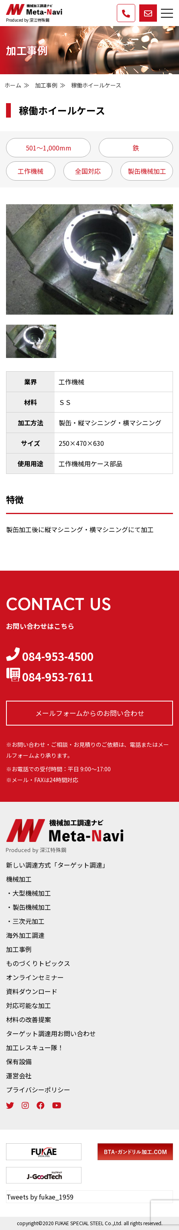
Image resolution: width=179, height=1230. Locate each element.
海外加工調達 (25, 935)
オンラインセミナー (35, 977)
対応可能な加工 (28, 1005)
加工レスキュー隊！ (35, 1047)
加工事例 (46, 85)
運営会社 (19, 1075)
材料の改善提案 (28, 1019)
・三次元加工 (25, 921)
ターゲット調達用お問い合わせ (51, 1033)
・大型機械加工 (28, 893)
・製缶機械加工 (28, 907)
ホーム (12, 85)
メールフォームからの (89, 713)
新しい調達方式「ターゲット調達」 (57, 865)
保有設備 (19, 1061)
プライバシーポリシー (38, 1089)
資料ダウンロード (31, 991)
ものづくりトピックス (38, 963)
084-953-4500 (50, 656)
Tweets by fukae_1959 (39, 1197)
